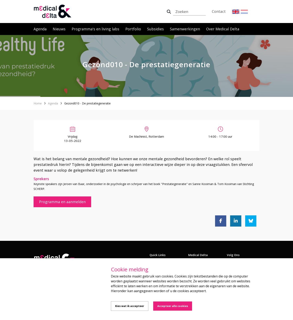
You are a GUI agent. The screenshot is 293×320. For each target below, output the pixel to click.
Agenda (40, 28)
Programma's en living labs (95, 28)
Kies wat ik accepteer (129, 306)
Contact (219, 11)
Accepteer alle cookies (172, 306)
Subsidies (155, 28)
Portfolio (133, 28)
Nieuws (59, 28)
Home (38, 103)
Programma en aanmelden (62, 201)
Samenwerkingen (185, 28)
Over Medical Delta (222, 28)
